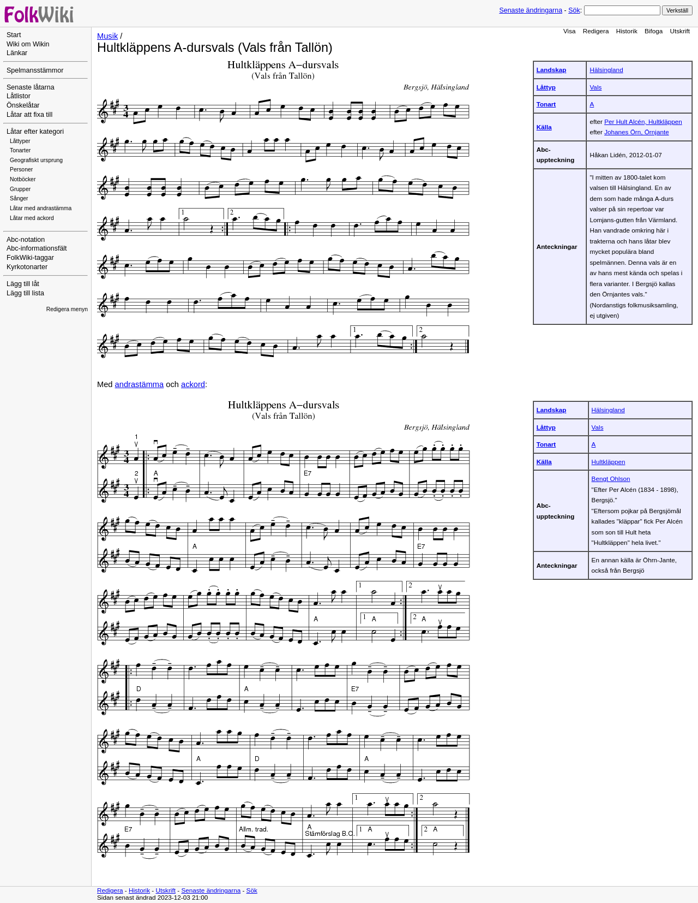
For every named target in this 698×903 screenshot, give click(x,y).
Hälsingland (606, 69)
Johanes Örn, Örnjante (636, 131)
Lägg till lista (25, 293)
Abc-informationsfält (37, 248)
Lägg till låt (23, 284)
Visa (569, 30)
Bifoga (654, 30)
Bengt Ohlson (611, 478)
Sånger (19, 198)
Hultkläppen (608, 461)
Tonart (546, 104)
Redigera (596, 30)
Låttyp (546, 87)
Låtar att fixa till (29, 114)
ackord (193, 384)
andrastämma (139, 384)
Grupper (20, 189)
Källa (544, 126)
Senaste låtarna (31, 87)
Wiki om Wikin (28, 44)
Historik (626, 30)
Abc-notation (26, 239)
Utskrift (680, 30)
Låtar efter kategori (35, 131)
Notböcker (22, 179)
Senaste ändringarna (530, 10)
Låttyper (20, 141)
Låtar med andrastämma (40, 208)
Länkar (17, 53)
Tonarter (20, 150)
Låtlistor (19, 96)
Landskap (552, 69)
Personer (21, 170)
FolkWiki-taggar (30, 258)
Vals (595, 87)
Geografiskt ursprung (36, 160)
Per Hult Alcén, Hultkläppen (643, 121)
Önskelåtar (23, 105)
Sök (574, 10)
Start (14, 35)
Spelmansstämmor (35, 70)
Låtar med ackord (32, 218)
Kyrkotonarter (27, 267)
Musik (107, 36)
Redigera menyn (67, 309)
